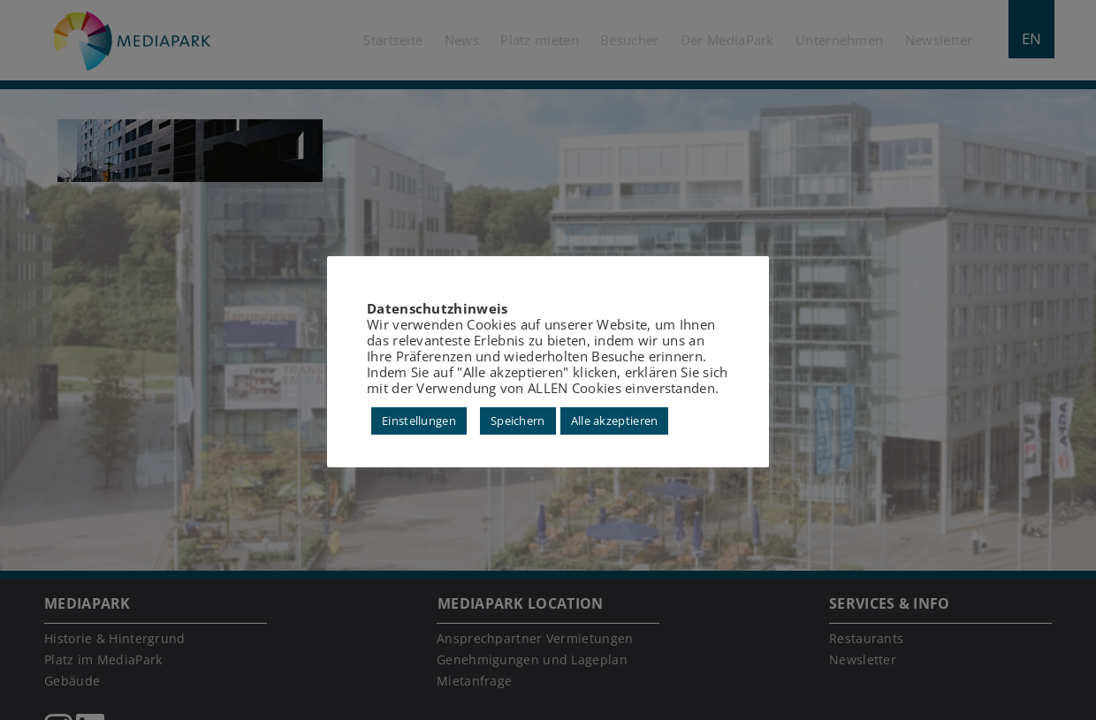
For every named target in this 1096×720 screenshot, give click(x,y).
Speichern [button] (518, 420)
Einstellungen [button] (419, 420)
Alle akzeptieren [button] (614, 420)
